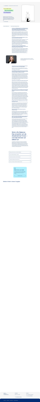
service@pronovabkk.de (6, 394)
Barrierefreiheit (11, 400)
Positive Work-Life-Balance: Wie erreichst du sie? (14, 159)
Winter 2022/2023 (6, 5)
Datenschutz (8, 400)
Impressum (5, 400)
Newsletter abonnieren (20, 175)
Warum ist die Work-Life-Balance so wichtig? (14, 154)
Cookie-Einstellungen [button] (16, 400)
